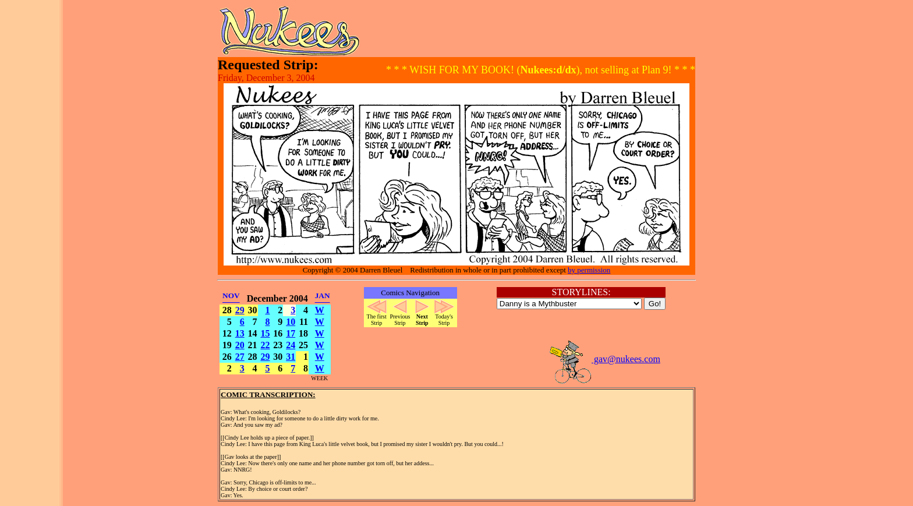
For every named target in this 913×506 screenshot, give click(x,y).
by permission (589, 270)
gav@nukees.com (604, 359)
